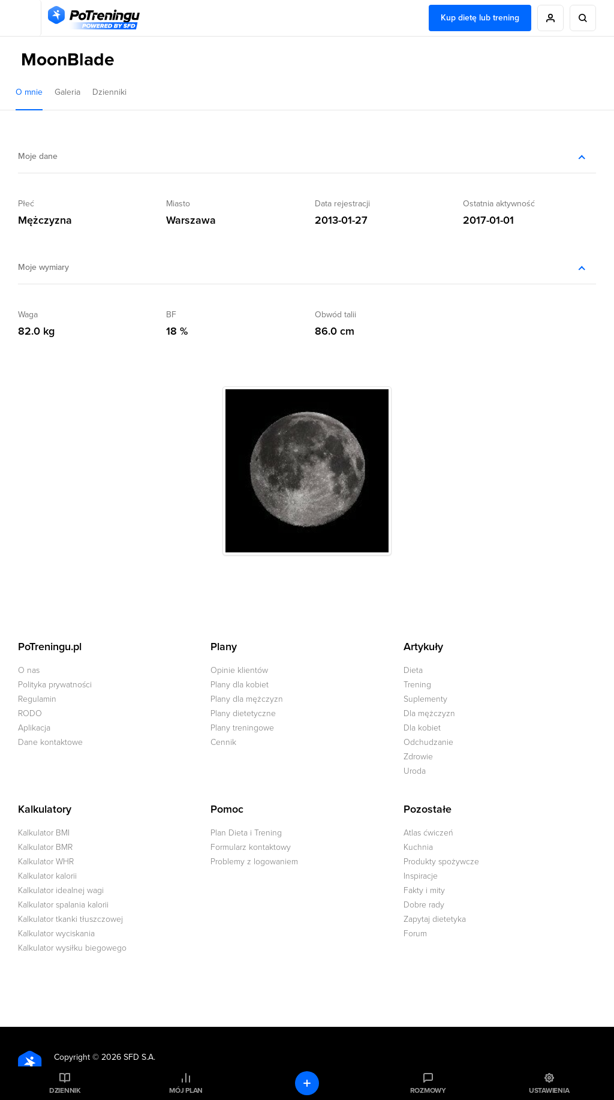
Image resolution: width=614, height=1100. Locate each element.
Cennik (223, 742)
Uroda (415, 771)
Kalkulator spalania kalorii (63, 905)
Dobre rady (424, 905)
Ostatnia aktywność (499, 204)
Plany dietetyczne (243, 713)
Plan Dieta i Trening (246, 833)
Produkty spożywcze (441, 861)
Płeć (26, 204)
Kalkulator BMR (45, 847)
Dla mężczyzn (429, 713)
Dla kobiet (422, 728)
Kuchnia (418, 847)
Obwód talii (335, 314)
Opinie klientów (239, 670)
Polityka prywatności (55, 685)
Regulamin (37, 699)
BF (171, 314)
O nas (29, 670)
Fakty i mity (424, 890)
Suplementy (425, 699)
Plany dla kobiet (239, 685)
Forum (415, 933)
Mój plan (186, 1090)
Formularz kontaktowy (250, 847)
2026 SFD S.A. (128, 1057)
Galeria (67, 92)
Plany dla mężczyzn (246, 699)
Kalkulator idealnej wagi (61, 890)
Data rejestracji (342, 204)
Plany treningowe (242, 728)
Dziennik (65, 1090)
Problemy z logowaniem (254, 861)
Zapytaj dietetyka (435, 919)
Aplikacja (34, 728)
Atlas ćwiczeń (428, 833)
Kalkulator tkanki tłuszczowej (70, 919)
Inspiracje (421, 876)
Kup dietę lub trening (480, 18)
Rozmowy (428, 1090)
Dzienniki (109, 92)
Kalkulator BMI (44, 833)
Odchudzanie (428, 742)
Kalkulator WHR (46, 861)
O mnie (29, 92)
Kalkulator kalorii (47, 876)
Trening (417, 685)
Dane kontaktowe (50, 742)
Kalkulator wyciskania (56, 933)
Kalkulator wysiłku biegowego (72, 948)
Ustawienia (549, 1090)
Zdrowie (418, 757)
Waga (28, 314)
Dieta (413, 670)
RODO (30, 713)
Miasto (178, 204)
